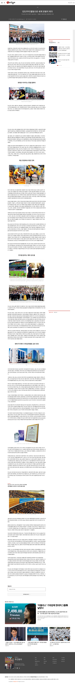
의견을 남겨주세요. (12, 589)
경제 (44, 657)
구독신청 (63, 659)
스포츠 (36, 663)
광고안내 (63, 661)
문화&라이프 (37, 661)
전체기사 (36, 665)
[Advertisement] (24, 120)
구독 (58, 42)
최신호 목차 (55, 659)
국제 (44, 659)
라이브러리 (55, 661)
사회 (36, 659)
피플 (44, 663)
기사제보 (63, 657)
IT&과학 (45, 661)
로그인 (73, 2)
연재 (53, 657)
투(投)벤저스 (52, 42)
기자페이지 (55, 663)
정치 (36, 657)
